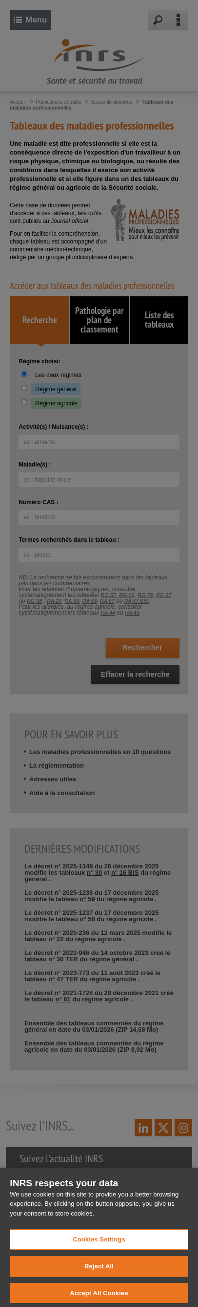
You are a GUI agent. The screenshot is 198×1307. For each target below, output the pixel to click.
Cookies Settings (99, 1249)
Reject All (99, 1275)
